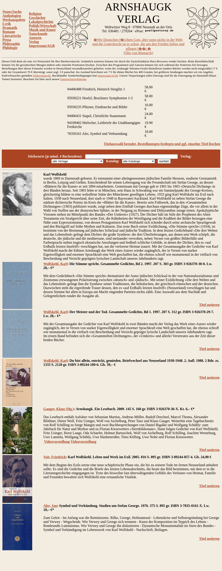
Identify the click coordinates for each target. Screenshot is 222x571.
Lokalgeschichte (41, 22)
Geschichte (37, 18)
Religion (35, 14)
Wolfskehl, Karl (55, 264)
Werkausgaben (13, 20)
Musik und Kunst (42, 30)
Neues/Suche (12, 12)
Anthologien (11, 16)
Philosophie (11, 44)
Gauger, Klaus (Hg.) (58, 409)
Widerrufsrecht (42, 75)
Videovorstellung (57, 441)
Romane (8, 32)
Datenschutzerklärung (73, 79)
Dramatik (9, 28)
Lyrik (6, 24)
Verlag (34, 42)
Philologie (10, 48)
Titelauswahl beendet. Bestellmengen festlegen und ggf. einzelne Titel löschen (162, 144)
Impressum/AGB (42, 46)
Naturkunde (38, 34)
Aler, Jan (50, 506)
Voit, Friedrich (54, 457)
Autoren (35, 38)
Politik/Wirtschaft (42, 26)
